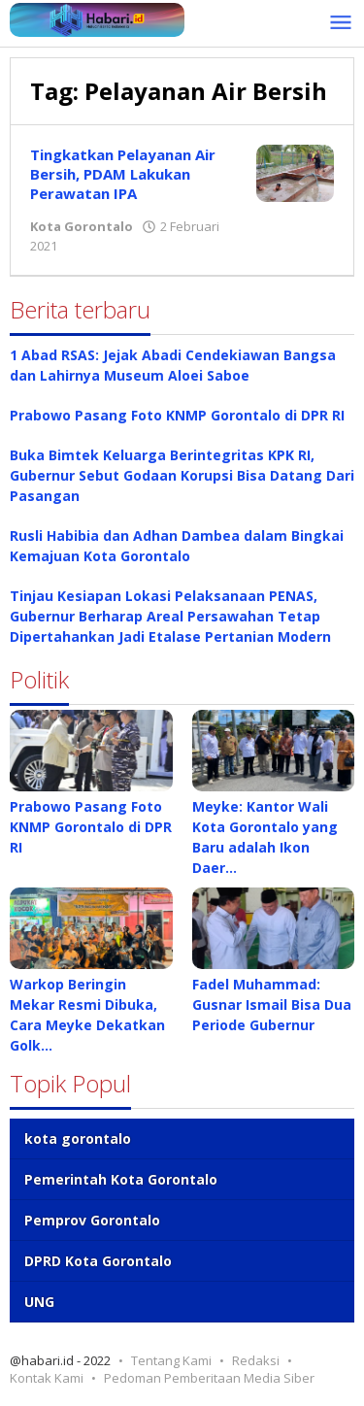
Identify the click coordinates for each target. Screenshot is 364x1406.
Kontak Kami (46, 1378)
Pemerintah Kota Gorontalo (120, 1179)
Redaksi (256, 1360)
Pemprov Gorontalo (92, 1220)
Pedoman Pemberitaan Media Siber (209, 1378)
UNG (39, 1301)
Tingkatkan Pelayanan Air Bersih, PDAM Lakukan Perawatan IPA (122, 174)
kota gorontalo (77, 1138)
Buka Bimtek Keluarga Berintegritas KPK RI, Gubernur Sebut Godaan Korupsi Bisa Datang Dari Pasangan (182, 475)
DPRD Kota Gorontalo (98, 1261)
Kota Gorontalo (81, 226)
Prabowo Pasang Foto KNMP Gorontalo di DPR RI (179, 415)
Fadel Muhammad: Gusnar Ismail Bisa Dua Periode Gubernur (271, 1004)
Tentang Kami (171, 1360)
